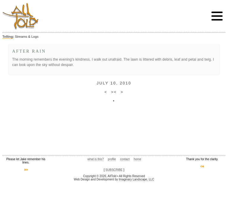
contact (124, 159)
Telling (7, 36)
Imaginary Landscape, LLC (136, 179)
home (137, 159)
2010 (126, 83)
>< (114, 92)
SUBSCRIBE (114, 169)
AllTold (20, 16)
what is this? (96, 159)
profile (112, 159)
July (103, 83)
